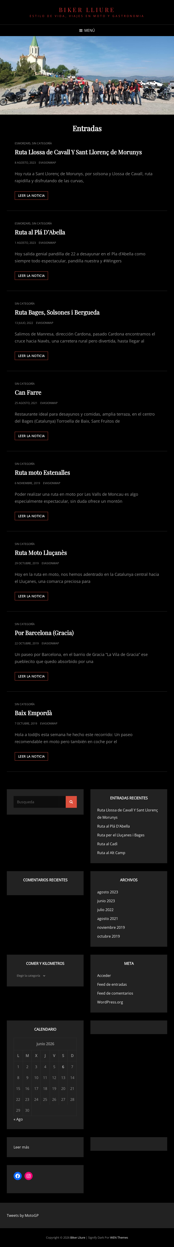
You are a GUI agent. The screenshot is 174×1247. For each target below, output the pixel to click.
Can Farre (28, 392)
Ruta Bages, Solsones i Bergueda (57, 312)
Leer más (21, 1147)
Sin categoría (42, 143)
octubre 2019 (108, 936)
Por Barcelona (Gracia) (44, 633)
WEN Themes (119, 1237)
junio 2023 (106, 900)
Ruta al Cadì (107, 843)
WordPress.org (110, 1002)
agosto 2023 (107, 892)
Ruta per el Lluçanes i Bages (121, 835)
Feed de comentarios (115, 993)
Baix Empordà (33, 713)
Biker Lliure (87, 10)
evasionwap (47, 163)
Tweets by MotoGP (23, 1215)
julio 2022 (105, 909)
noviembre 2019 (111, 927)
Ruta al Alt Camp (111, 852)
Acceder (104, 975)
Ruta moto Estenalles (42, 472)
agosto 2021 (107, 918)
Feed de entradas (112, 984)
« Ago (18, 1119)
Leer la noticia (33, 196)
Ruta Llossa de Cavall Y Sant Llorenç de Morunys (78, 152)
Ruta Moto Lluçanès (41, 553)
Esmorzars (23, 143)
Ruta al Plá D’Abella (40, 232)
